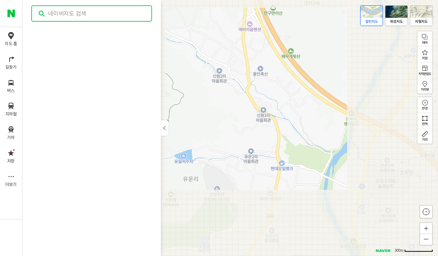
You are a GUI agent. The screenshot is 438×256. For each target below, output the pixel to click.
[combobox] (92, 13)
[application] (230, 128)
